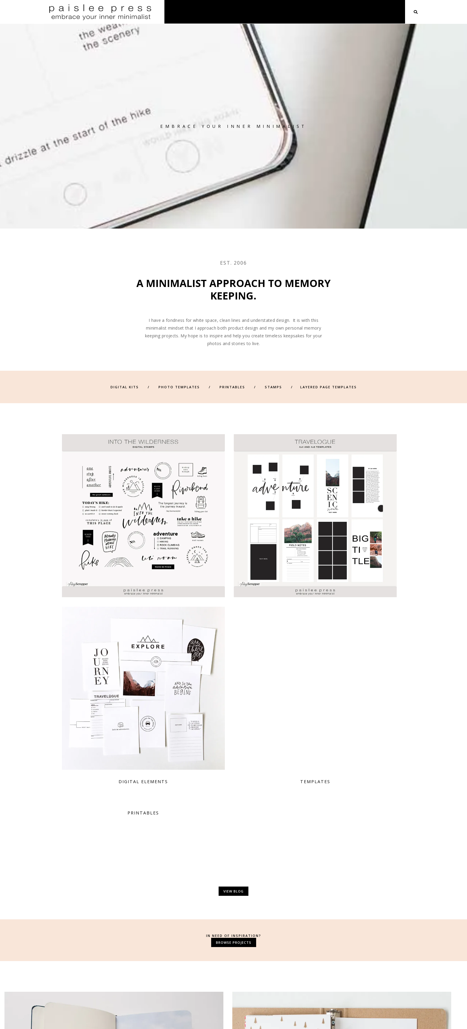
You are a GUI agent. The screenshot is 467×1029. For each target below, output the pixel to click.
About (308, 11)
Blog (385, 11)
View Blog (233, 643)
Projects (359, 11)
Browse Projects (233, 694)
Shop (332, 11)
